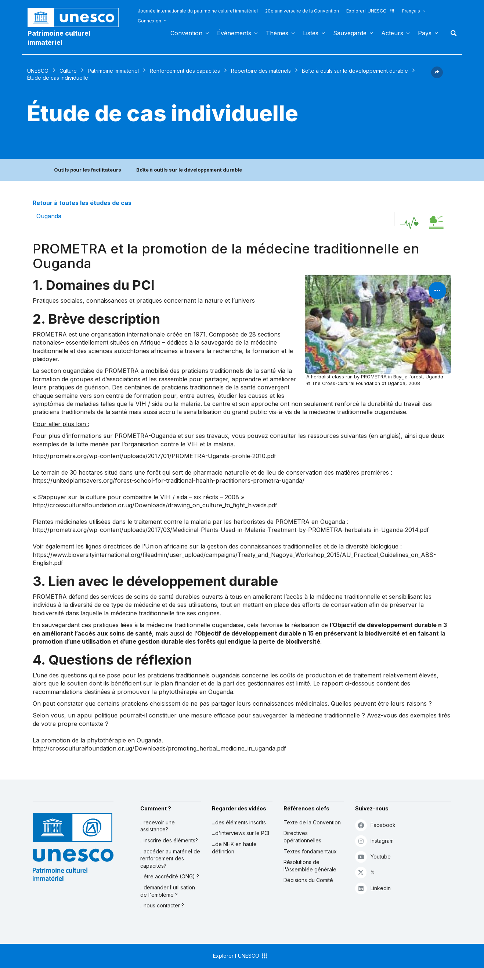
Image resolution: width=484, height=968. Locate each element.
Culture (68, 71)
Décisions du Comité (308, 880)
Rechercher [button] (451, 33)
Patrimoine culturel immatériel (59, 37)
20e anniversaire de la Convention (302, 11)
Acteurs (392, 33)
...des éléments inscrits (239, 822)
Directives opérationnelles (302, 836)
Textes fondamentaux (310, 851)
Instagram (374, 840)
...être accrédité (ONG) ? (169, 876)
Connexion (149, 21)
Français (411, 11)
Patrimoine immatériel (113, 71)
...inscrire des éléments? (169, 840)
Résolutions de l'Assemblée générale (309, 865)
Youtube (373, 856)
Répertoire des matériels (261, 71)
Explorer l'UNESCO (370, 11)
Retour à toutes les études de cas (82, 202)
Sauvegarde (349, 33)
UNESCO (37, 71)
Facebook (375, 825)
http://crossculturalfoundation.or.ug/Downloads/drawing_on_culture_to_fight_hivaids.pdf (155, 505)
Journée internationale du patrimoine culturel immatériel (198, 11)
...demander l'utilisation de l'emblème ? (167, 891)
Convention (186, 33)
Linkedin (373, 888)
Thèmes (277, 33)
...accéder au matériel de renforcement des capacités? (170, 858)
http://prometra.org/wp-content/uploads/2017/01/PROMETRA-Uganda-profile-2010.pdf (154, 456)
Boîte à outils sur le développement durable (355, 71)
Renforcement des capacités (185, 71)
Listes (310, 33)
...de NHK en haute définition (234, 847)
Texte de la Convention (312, 822)
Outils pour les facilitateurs (87, 170)
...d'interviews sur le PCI (240, 833)
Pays (424, 33)
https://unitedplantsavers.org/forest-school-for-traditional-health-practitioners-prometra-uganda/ (168, 480)
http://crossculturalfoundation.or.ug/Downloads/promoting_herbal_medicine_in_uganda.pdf (159, 748)
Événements (234, 33)
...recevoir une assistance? (157, 826)
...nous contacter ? (162, 905)
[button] (437, 76)
